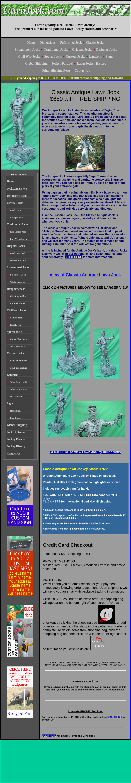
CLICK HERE (73, 256)
